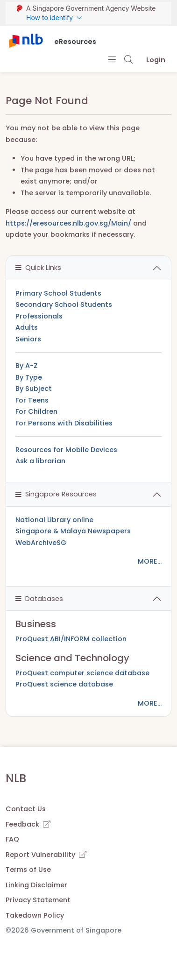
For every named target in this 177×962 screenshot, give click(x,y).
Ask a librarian (40, 461)
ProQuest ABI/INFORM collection (71, 639)
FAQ (12, 839)
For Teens (32, 400)
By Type (28, 377)
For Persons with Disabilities (64, 423)
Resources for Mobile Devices (66, 449)
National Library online (54, 519)
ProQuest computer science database (82, 673)
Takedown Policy (35, 915)
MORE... (150, 561)
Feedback (28, 824)
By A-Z (26, 365)
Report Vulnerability (46, 854)
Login (155, 59)
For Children (36, 411)
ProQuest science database (64, 684)
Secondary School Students (63, 304)
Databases (39, 598)
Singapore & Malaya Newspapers (73, 531)
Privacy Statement (38, 900)
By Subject (33, 388)
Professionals (39, 316)
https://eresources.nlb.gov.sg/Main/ (68, 223)
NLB (16, 778)
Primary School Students (58, 293)
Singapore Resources (56, 494)
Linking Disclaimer (36, 885)
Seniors (28, 339)
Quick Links (38, 267)
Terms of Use (28, 869)
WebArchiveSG (40, 542)
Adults (26, 327)
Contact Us (26, 808)
